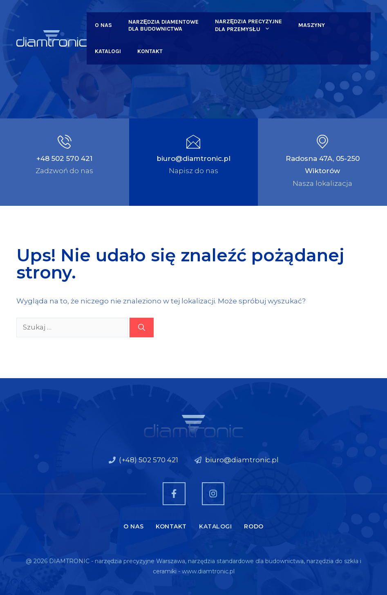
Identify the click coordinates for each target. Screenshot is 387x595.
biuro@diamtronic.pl (193, 158)
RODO (253, 526)
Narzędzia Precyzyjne (248, 25)
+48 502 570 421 (64, 158)
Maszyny (311, 25)
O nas (103, 25)
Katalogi (108, 51)
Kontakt (150, 51)
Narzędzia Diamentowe (163, 25)
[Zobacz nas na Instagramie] (213, 493)
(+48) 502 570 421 (148, 460)
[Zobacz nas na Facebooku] (174, 493)
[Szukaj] (142, 327)
